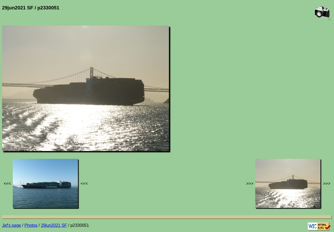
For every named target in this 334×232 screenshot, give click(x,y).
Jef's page (11, 225)
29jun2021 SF (54, 225)
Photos (31, 225)
